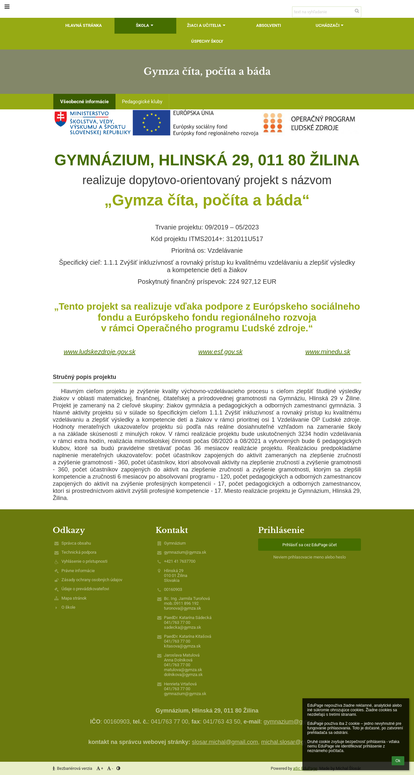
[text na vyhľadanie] (326, 11)
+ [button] (99, 768)
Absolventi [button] (268, 25)
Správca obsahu (76, 543)
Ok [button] (398, 760)
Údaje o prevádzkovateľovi (85, 588)
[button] (7, 6)
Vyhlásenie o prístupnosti (84, 561)
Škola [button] (145, 25)
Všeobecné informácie (84, 102)
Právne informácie (78, 570)
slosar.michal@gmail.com (225, 742)
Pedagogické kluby (142, 102)
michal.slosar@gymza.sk (293, 742)
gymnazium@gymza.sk (185, 552)
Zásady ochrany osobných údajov (91, 579)
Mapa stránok (74, 598)
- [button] (109, 768)
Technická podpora (78, 552)
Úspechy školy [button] (207, 41)
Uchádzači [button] (330, 25)
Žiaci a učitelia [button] (207, 25)
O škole (68, 607)
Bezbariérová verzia (73, 768)
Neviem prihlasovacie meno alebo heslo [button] (309, 557)
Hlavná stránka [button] (83, 25)
